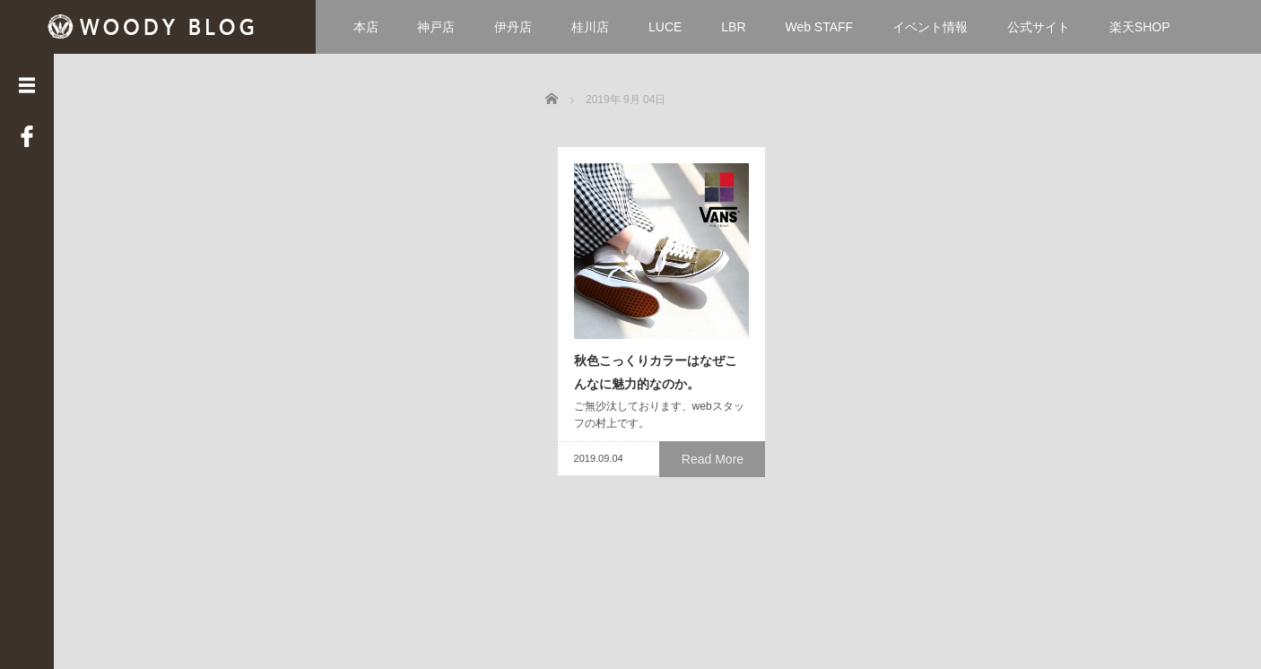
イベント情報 (930, 27)
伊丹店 (513, 27)
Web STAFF (819, 27)
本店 (365, 27)
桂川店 (590, 27)
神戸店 (436, 27)
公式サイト (1038, 27)
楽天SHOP (1139, 27)
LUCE (665, 27)
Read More (716, 536)
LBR (733, 27)
